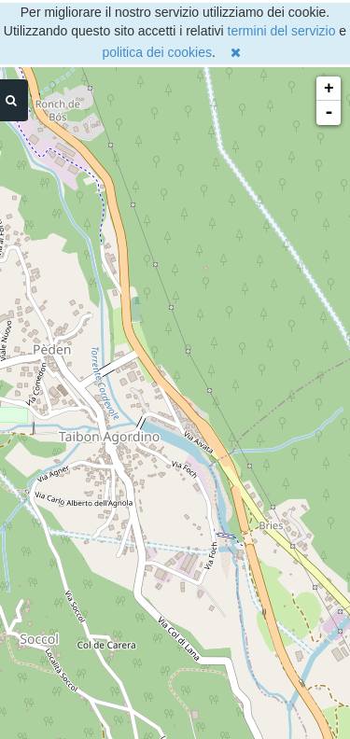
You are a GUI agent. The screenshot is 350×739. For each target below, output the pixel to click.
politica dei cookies (157, 52)
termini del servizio (282, 30)
